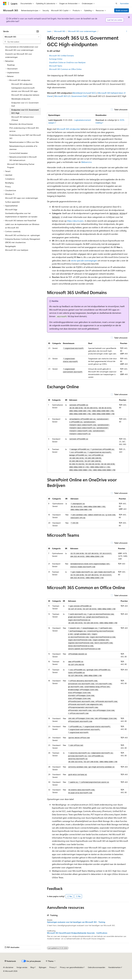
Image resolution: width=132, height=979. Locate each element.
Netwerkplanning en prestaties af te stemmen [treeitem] (23, 148)
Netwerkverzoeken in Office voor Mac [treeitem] (24, 142)
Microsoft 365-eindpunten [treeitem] (21, 84)
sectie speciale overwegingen (84, 260)
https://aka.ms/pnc (75, 220)
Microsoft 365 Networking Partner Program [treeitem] (20, 166)
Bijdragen (42, 967)
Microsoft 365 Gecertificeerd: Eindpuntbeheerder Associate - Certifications (77, 933)
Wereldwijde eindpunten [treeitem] (20, 99)
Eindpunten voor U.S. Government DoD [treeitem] (25, 104)
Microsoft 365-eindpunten (68, 129)
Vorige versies (21, 967)
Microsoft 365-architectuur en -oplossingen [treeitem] (22, 235)
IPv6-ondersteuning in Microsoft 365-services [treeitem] (24, 129)
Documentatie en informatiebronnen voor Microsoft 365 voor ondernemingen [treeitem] (21, 48)
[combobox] (22, 37)
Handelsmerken (114, 967)
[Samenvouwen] (37, 31)
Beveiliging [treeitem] (9, 182)
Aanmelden (124, 3)
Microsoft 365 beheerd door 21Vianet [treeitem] (22, 118)
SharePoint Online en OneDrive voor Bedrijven (67, 62)
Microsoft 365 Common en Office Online (65, 69)
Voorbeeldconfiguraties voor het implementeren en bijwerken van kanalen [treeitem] (21, 215)
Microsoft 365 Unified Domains (61, 55)
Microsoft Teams (55, 66)
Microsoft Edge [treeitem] (11, 209)
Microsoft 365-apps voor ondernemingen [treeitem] (21, 198)
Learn (49, 31)
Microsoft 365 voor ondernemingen (82, 31)
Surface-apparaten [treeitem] (12, 202)
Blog (32, 967)
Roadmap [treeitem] (11, 65)
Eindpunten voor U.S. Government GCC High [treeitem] (25, 111)
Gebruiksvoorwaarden (96, 967)
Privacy (52, 967)
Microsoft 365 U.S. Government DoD (70, 96)
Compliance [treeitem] (9, 179)
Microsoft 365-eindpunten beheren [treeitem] (25, 95)
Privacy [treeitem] (8, 186)
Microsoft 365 (59, 31)
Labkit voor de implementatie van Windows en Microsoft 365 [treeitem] (22, 226)
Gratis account (121, 10)
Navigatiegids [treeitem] (10, 246)
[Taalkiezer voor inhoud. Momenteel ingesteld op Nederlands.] (10, 961)
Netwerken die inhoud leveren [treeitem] (21, 124)
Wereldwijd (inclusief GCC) (84, 92)
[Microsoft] (4, 3)
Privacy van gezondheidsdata (71, 967)
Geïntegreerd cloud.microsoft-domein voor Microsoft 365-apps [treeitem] (24, 89)
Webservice (86, 162)
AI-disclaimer (8, 967)
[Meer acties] (126, 31)
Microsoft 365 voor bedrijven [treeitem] (16, 250)
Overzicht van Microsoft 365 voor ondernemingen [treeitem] (18, 55)
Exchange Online (55, 59)
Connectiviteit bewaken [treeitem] (18, 153)
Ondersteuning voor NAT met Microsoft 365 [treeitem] (25, 137)
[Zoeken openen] (116, 3)
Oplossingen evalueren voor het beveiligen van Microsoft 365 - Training (76, 922)
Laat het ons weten (114, 20)
